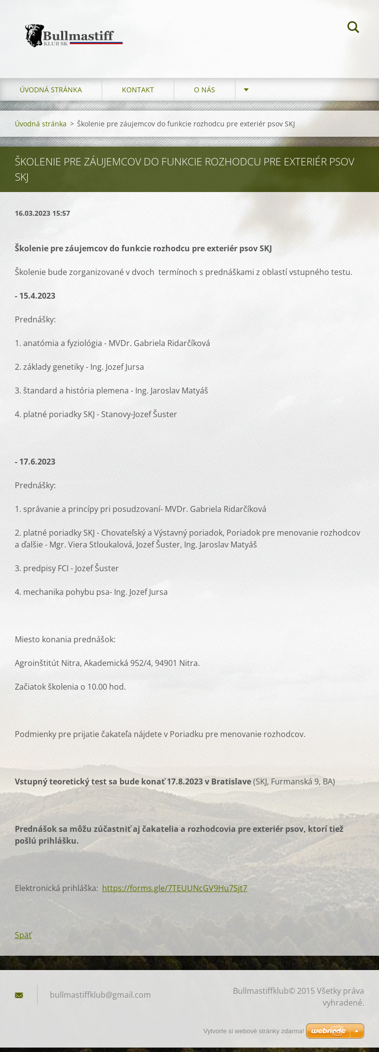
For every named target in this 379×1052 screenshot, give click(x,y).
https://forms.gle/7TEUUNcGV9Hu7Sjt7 (174, 892)
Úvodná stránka (51, 94)
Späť (23, 939)
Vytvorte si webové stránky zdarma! (253, 1031)
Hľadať (353, 29)
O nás (204, 94)
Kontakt (138, 94)
